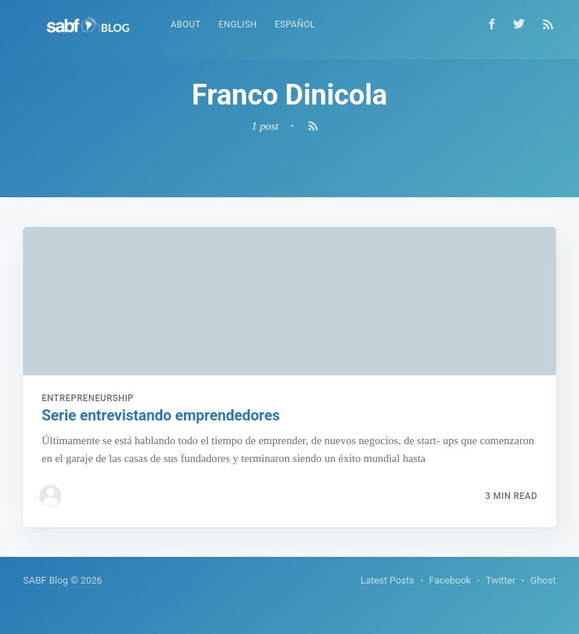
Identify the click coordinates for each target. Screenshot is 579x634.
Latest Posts (387, 580)
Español (295, 24)
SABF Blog (45, 580)
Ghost (542, 580)
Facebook (450, 580)
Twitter (500, 580)
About (186, 24)
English (238, 24)
